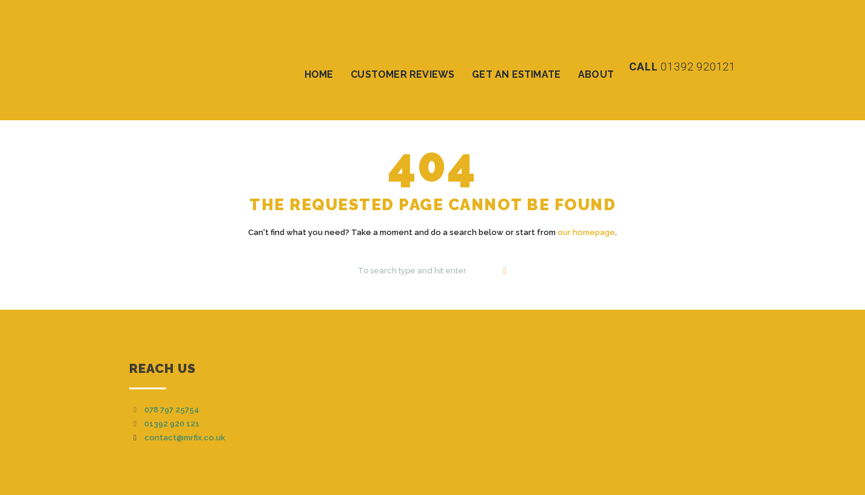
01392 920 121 (172, 423)
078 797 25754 (172, 409)
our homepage (586, 232)
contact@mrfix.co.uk (184, 437)
